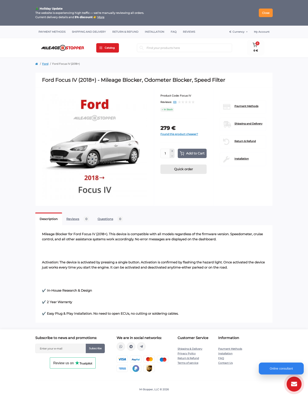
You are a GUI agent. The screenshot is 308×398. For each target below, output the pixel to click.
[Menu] (107, 48)
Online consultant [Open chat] (281, 368)
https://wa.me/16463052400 (120, 346)
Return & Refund (125, 31)
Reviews (189, 31)
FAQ (173, 31)
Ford (45, 63)
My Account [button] (262, 31)
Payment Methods (51, 31)
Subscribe (95, 348)
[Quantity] (165, 153)
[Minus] (172, 156)
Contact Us (225, 362)
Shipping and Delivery (89, 31)
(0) (174, 102)
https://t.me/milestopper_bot (141, 346)
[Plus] (172, 151)
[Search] (141, 48)
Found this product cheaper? (179, 134)
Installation (154, 31)
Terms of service (188, 362)
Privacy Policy (187, 353)
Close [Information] (266, 13)
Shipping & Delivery (190, 348)
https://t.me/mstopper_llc (131, 346)
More (100, 17)
